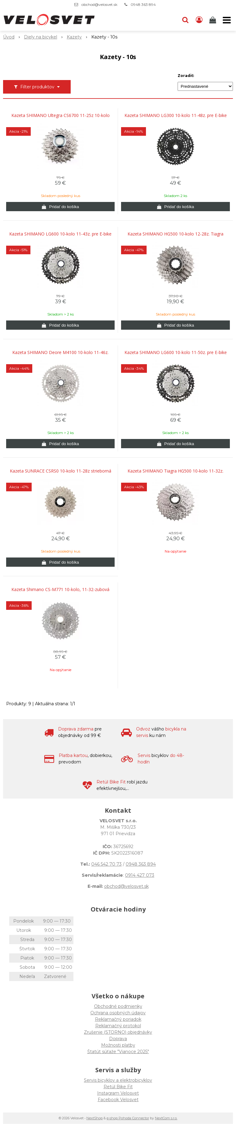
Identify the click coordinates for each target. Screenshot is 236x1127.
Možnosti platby (118, 1045)
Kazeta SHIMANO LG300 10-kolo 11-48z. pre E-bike (175, 115)
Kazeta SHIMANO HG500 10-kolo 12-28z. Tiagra (175, 233)
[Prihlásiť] (199, 20)
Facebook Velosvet (118, 1099)
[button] (185, 20)
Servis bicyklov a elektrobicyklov (118, 1080)
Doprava (118, 1038)
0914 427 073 (139, 875)
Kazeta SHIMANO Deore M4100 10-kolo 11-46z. (60, 352)
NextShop (94, 1118)
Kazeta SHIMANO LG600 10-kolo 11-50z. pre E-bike (175, 352)
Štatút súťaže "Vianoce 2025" (118, 1051)
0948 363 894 (143, 4)
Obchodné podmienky (118, 1006)
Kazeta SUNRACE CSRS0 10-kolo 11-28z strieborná (60, 471)
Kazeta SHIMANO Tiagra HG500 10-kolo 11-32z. (175, 471)
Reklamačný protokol (118, 1025)
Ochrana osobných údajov (118, 1013)
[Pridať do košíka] (60, 206)
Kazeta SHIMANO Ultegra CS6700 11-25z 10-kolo (60, 115)
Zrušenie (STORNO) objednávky (118, 1032)
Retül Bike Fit (118, 1086)
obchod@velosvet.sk (99, 4)
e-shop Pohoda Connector (128, 1118)
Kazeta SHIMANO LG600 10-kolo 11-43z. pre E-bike (60, 233)
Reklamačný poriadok (118, 1019)
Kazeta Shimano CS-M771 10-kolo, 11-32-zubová (60, 589)
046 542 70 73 (106, 864)
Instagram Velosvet (118, 1093)
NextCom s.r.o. (166, 1118)
